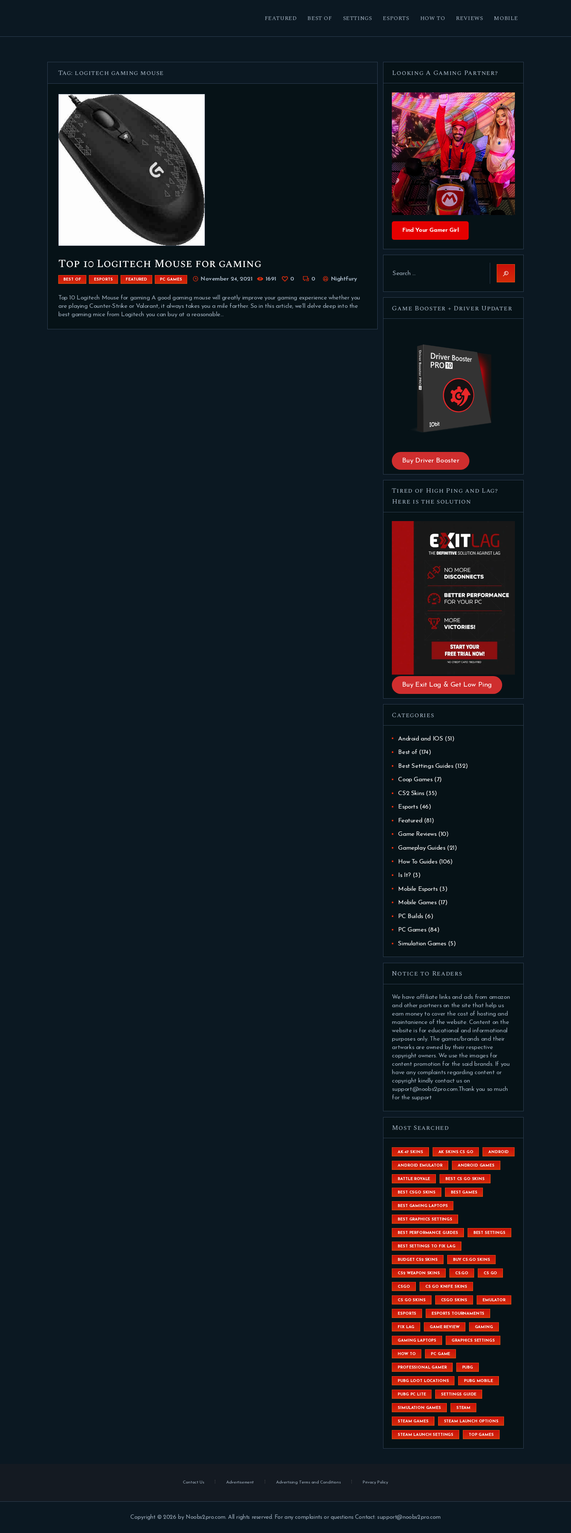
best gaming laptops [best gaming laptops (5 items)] (423, 1206)
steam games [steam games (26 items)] (413, 1421)
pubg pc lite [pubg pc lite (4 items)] (412, 1395)
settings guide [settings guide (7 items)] (458, 1395)
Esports (103, 280)
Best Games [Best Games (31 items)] (464, 1193)
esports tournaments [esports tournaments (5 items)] (458, 1314)
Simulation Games (422, 944)
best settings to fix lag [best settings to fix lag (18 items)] (426, 1246)
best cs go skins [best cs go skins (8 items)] (464, 1179)
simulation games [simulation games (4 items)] (419, 1408)
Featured (136, 280)
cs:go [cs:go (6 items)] (461, 1273)
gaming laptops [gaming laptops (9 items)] (417, 1341)
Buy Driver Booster (431, 460)
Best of (72, 280)
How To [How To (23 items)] (407, 1354)
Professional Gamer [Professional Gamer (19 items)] (422, 1368)
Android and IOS (420, 739)
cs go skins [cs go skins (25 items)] (411, 1300)
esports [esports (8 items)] (407, 1314)
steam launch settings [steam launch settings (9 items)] (425, 1435)
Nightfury (343, 279)
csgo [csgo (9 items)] (404, 1287)
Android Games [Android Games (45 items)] (476, 1166)
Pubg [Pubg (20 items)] (467, 1368)
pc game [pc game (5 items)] (440, 1354)
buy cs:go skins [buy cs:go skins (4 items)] (471, 1260)
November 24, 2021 (226, 279)
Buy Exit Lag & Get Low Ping (447, 685)
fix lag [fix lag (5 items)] (406, 1327)
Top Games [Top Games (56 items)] (481, 1435)
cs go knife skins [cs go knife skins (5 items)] (446, 1287)
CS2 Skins (411, 793)
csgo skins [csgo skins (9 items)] (454, 1300)
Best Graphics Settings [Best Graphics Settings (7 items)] (425, 1220)
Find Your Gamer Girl (430, 230)
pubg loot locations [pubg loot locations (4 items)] (423, 1381)
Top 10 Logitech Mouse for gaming (159, 264)
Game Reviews (417, 834)
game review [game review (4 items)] (444, 1327)
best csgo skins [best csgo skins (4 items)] (417, 1193)
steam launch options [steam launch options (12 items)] (471, 1421)
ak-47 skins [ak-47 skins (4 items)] (410, 1152)
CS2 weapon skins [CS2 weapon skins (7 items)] (419, 1273)
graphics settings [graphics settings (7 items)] (473, 1341)
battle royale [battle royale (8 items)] (414, 1179)
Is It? (404, 875)
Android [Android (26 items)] (498, 1152)
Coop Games (415, 780)
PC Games (171, 280)
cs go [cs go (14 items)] (490, 1273)
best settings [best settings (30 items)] (489, 1233)
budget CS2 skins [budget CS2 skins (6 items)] (417, 1260)
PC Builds (410, 916)
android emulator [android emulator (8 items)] (420, 1166)
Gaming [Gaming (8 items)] (484, 1327)
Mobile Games (417, 902)
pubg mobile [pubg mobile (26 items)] (478, 1381)
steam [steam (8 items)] (463, 1408)
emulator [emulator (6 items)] (494, 1300)
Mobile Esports (417, 889)
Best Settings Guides (425, 766)
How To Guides (417, 862)
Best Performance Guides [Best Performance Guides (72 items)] (428, 1233)
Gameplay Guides (421, 848)
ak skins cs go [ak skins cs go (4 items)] (455, 1152)
